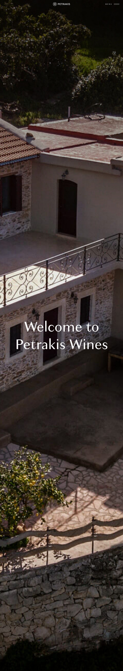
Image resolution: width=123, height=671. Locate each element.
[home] (61, 4)
